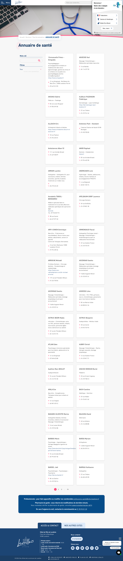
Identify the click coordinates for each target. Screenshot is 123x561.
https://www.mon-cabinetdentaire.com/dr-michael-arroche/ (59, 272)
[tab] (49, 525)
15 (67, 489)
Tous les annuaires (38, 37)
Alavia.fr (81, 154)
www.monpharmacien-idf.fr (82, 505)
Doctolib (50, 211)
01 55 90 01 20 (82, 509)
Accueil (22, 37)
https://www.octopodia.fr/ (56, 78)
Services (28, 37)
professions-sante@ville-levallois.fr (86, 499)
